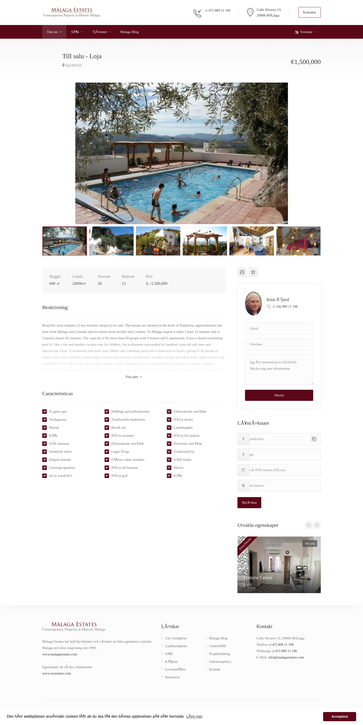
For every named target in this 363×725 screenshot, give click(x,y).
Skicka (279, 395)
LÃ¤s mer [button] (194, 716)
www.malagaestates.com (59, 654)
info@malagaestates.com (286, 657)
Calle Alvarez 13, (269, 10)
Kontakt (214, 669)
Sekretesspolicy (220, 661)
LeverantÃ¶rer (175, 669)
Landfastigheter (176, 646)
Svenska (303, 32)
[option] (181, 153)
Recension (172, 677)
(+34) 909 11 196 (285, 306)
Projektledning (219, 654)
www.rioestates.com (56, 673)
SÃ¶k (75, 32)
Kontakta (309, 12)
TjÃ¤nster (100, 32)
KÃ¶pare (171, 661)
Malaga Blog (129, 32)
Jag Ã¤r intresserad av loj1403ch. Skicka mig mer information (279, 369)
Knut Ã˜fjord (278, 299)
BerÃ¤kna (249, 502)
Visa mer (134, 377)
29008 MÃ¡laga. (268, 15)
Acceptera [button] (339, 716)
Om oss (52, 32)
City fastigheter (176, 638)
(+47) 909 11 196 (218, 10)
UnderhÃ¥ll (217, 646)
